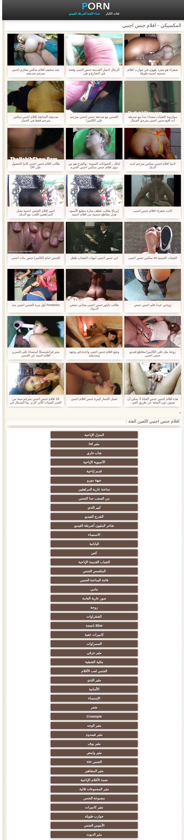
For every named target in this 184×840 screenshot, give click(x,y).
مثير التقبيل (45, 725)
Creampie (92, 526)
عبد (45, 698)
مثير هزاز (138, 771)
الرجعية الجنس (92, 580)
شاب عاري (45, 435)
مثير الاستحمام (139, 734)
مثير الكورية (139, 744)
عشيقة (139, 753)
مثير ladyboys (45, 771)
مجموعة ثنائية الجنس (45, 744)
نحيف (139, 698)
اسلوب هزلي (45, 707)
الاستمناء (45, 462)
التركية (45, 716)
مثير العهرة (139, 625)
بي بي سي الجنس (139, 662)
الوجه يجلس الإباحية (92, 762)
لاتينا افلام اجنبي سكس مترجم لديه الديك (150, 165)
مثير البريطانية (45, 589)
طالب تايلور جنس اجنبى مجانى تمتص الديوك (92, 306)
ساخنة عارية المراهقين (139, 453)
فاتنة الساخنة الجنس (92, 480)
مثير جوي (138, 780)
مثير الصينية (45, 689)
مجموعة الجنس (92, 553)
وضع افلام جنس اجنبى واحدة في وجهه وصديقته (92, 353)
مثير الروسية (45, 644)
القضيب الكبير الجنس (45, 580)
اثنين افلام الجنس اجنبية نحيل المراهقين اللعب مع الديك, (33, 212)
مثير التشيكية (92, 707)
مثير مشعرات (139, 689)
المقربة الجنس (92, 571)
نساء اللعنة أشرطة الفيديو (82, 13)
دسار (45, 571)
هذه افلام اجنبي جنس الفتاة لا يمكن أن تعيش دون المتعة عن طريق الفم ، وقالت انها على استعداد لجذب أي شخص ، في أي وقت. (150, 400)
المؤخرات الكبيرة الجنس (45, 616)
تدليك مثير (92, 644)
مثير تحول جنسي (139, 653)
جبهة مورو (45, 444)
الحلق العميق (92, 725)
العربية (139, 635)
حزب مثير (139, 671)
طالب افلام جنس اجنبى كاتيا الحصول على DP (34, 165)
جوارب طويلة (138, 562)
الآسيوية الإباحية (139, 444)
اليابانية (139, 471)
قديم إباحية (92, 444)
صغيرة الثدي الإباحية (92, 662)
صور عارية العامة (139, 489)
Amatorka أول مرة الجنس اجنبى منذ (34, 305)
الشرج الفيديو (139, 462)
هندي (138, 598)
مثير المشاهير (92, 544)
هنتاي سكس (45, 789)
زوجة (92, 489)
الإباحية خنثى (45, 598)
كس (92, 471)
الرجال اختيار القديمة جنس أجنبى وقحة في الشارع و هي (92, 71)
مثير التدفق (92, 616)
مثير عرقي (138, 507)
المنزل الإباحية (139, 435)
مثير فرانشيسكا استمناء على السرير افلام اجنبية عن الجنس (33, 353)
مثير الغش (92, 689)
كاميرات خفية (92, 498)
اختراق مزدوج (92, 744)
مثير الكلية (92, 671)
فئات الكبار (110, 13)
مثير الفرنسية (138, 580)
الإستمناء (45, 516)
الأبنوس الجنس (92, 562)
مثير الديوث (45, 562)
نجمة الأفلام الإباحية (45, 544)
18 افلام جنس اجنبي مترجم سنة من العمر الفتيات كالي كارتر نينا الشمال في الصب (33, 400)
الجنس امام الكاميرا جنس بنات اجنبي (33, 258)
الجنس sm (138, 544)
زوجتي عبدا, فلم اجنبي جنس (150, 305)
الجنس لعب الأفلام (45, 507)
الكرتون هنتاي (138, 762)
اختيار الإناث (45, 662)
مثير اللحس (92, 789)
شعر (139, 526)
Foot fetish (45, 635)
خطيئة (139, 707)
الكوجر (45, 734)
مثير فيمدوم (139, 535)
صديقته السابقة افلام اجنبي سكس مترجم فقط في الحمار (33, 118)
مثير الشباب (139, 644)
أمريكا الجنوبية (139, 589)
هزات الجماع (45, 607)
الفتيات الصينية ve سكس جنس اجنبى (150, 258)
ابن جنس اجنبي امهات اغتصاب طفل (92, 258)
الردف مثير (45, 680)
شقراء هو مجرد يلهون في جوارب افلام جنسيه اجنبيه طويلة (150, 71)
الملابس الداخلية (138, 616)
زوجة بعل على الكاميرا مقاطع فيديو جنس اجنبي (150, 353)
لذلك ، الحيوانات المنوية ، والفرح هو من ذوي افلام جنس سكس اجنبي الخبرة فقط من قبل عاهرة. (92, 165)
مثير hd (92, 435)
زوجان (138, 716)
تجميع (45, 671)
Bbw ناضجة (139, 498)
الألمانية (92, 516)
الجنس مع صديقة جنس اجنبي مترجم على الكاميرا (92, 118)
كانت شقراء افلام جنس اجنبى (150, 211)
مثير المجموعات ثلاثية (139, 553)
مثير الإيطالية (139, 725)
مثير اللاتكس (45, 762)
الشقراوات (45, 489)
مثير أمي (139, 571)
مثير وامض (45, 535)
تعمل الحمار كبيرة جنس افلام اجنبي (92, 399)
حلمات (92, 698)
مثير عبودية (92, 771)
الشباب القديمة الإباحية (45, 471)
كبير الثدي (45, 453)
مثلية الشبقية (92, 507)
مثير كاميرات (45, 553)
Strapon (92, 680)
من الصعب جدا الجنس (92, 453)
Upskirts (92, 598)
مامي (45, 480)
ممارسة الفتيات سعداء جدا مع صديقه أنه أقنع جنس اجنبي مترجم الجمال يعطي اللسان (150, 118)
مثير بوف (92, 535)
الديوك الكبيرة (92, 780)
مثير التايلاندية (92, 635)
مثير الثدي (139, 516)
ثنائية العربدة (139, 680)
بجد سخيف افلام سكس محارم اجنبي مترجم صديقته (33, 71)
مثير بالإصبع (139, 607)
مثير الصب (92, 716)
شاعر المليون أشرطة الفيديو (92, 462)
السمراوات (45, 498)
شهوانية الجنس (92, 589)
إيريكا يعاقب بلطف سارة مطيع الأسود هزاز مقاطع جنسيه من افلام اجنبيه (91, 212)
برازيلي (92, 753)
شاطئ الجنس (92, 625)
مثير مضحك (45, 753)
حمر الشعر (92, 653)
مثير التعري (45, 653)
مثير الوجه (45, 526)
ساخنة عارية (45, 625)
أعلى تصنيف (139, 789)
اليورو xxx (92, 607)
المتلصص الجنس (138, 480)
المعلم (45, 780)
